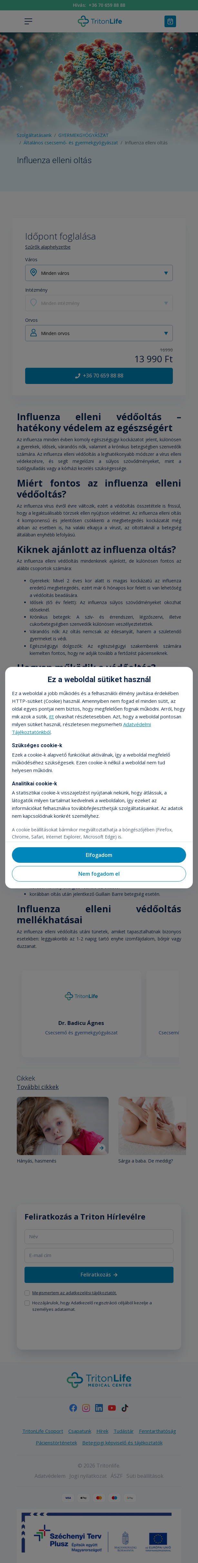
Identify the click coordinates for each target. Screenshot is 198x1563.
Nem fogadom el (99, 873)
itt (51, 716)
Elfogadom (99, 855)
